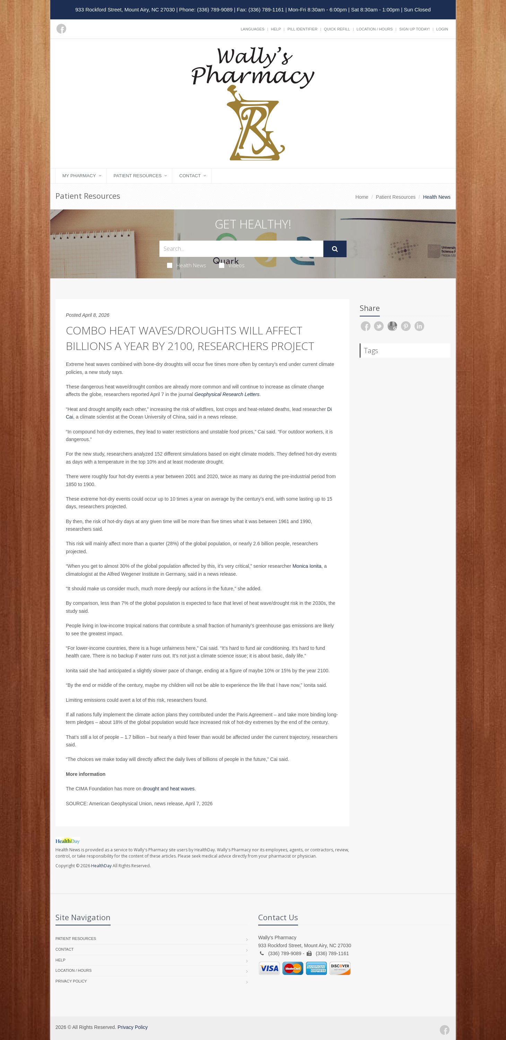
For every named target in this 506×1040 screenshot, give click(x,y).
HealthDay (101, 866)
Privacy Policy (71, 981)
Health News (186, 265)
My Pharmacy (79, 175)
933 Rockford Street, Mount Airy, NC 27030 (125, 9)
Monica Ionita (307, 566)
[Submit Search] (335, 249)
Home (362, 197)
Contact (190, 175)
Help (276, 29)
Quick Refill (337, 29)
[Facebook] (61, 29)
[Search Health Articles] (241, 249)
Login (442, 29)
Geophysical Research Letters (227, 394)
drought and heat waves (168, 788)
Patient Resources (138, 175)
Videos (232, 265)
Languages (252, 29)
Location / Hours (375, 29)
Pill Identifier (302, 29)
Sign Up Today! (414, 29)
